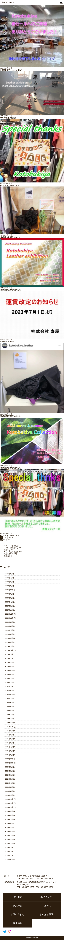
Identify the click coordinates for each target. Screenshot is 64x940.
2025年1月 (9, 610)
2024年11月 (9, 618)
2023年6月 (9, 670)
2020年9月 (9, 767)
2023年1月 (9, 682)
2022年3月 (9, 714)
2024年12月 (9, 614)
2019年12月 (9, 799)
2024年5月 (9, 634)
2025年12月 (9, 590)
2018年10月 (9, 855)
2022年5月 (9, 706)
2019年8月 (9, 815)
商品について (8, 554)
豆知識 (6, 556)
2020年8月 (9, 771)
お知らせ (7, 550)
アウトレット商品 (10, 546)
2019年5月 (9, 827)
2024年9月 (9, 622)
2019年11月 (9, 803)
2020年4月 (9, 783)
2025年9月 (9, 594)
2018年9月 (9, 859)
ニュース (46, 905)
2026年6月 (9, 574)
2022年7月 (9, 698)
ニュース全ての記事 (11, 552)
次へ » (11, 537)
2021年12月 (9, 727)
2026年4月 (9, 578)
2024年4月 (9, 638)
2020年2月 (9, 791)
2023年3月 (9, 678)
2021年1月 (9, 755)
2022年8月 (9, 694)
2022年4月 (9, 710)
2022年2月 (9, 719)
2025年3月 (9, 606)
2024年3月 (9, 642)
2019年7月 (9, 819)
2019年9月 (9, 811)
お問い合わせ (17, 914)
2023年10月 (9, 658)
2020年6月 (9, 775)
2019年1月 (9, 843)
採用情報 (17, 923)
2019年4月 (9, 831)
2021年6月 (9, 739)
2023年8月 (9, 666)
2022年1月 (9, 723)
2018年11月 (9, 851)
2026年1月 (9, 586)
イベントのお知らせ (11, 548)
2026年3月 (9, 582)
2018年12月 (9, 847)
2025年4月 (9, 602)
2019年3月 (9, 835)
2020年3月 (9, 787)
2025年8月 (9, 598)
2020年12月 (9, 759)
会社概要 (17, 897)
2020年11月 (9, 763)
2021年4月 (9, 747)
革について (46, 897)
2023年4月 (9, 674)
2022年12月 (9, 686)
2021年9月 (9, 731)
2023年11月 (9, 654)
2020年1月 (9, 795)
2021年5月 (9, 743)
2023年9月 (9, 662)
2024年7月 (9, 630)
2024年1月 (9, 646)
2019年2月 (9, 839)
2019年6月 (9, 823)
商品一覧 (17, 905)
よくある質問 (46, 914)
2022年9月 (9, 690)
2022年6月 (9, 702)
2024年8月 (9, 626)
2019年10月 (9, 807)
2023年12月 (9, 650)
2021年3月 (9, 751)
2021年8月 (9, 735)
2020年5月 (9, 779)
